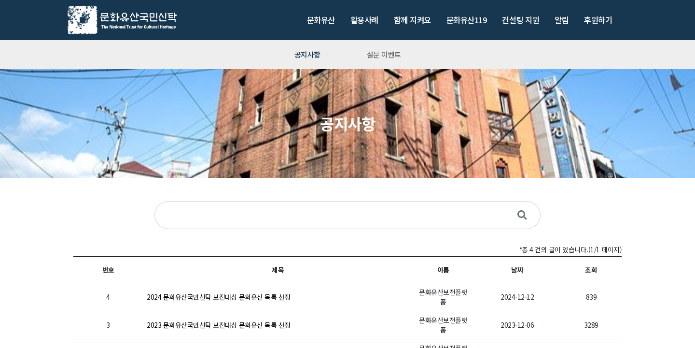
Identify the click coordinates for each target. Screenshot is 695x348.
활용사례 (364, 20)
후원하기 (598, 20)
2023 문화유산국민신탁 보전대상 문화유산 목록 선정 (219, 325)
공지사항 (307, 54)
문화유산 (321, 20)
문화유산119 (466, 20)
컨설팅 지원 (520, 20)
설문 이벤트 (384, 54)
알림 (562, 20)
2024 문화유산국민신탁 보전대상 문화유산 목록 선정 (219, 297)
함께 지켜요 (412, 20)
